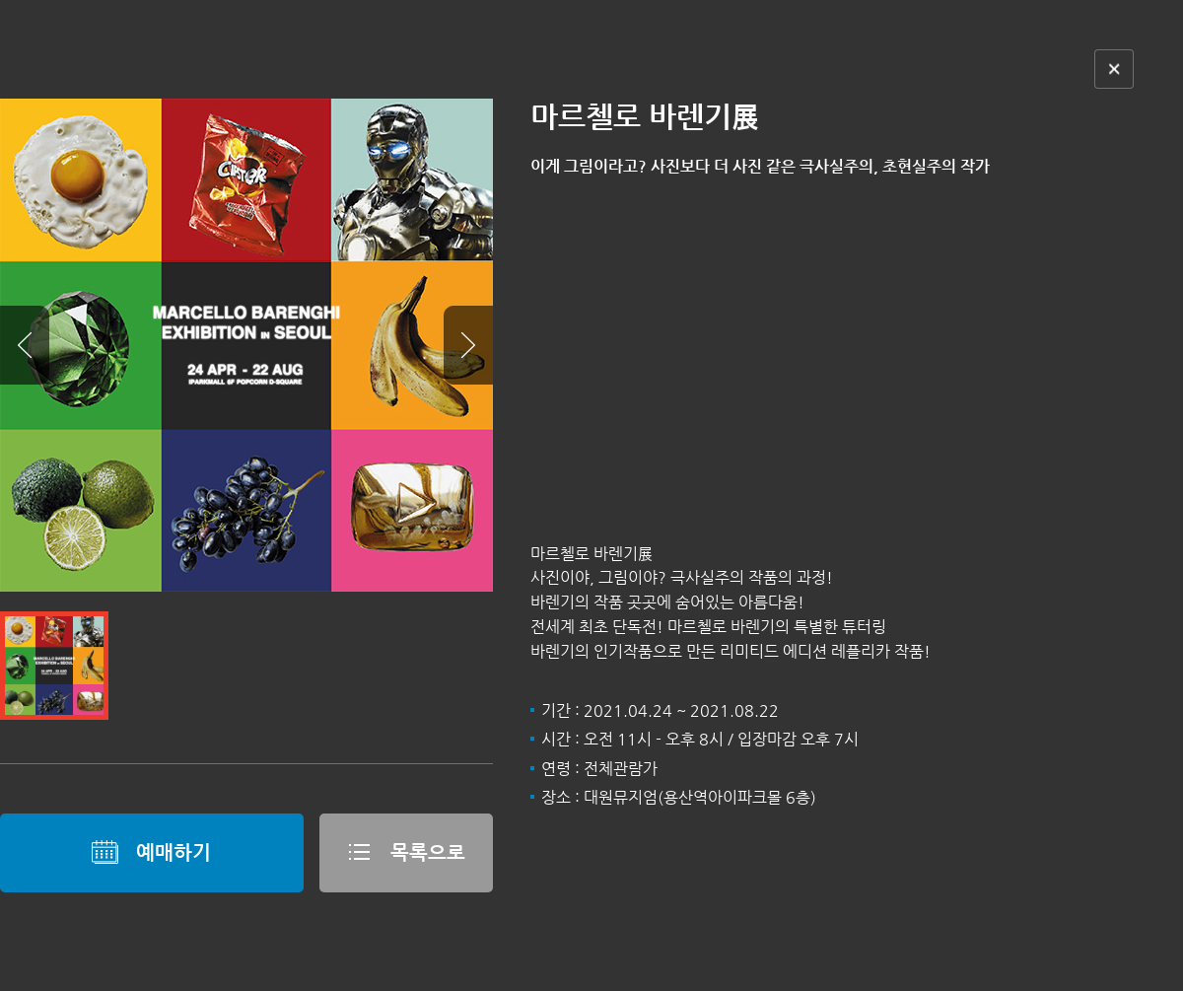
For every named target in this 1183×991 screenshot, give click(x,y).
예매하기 (151, 852)
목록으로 (405, 852)
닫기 (1114, 69)
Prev (24, 345)
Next (468, 345)
